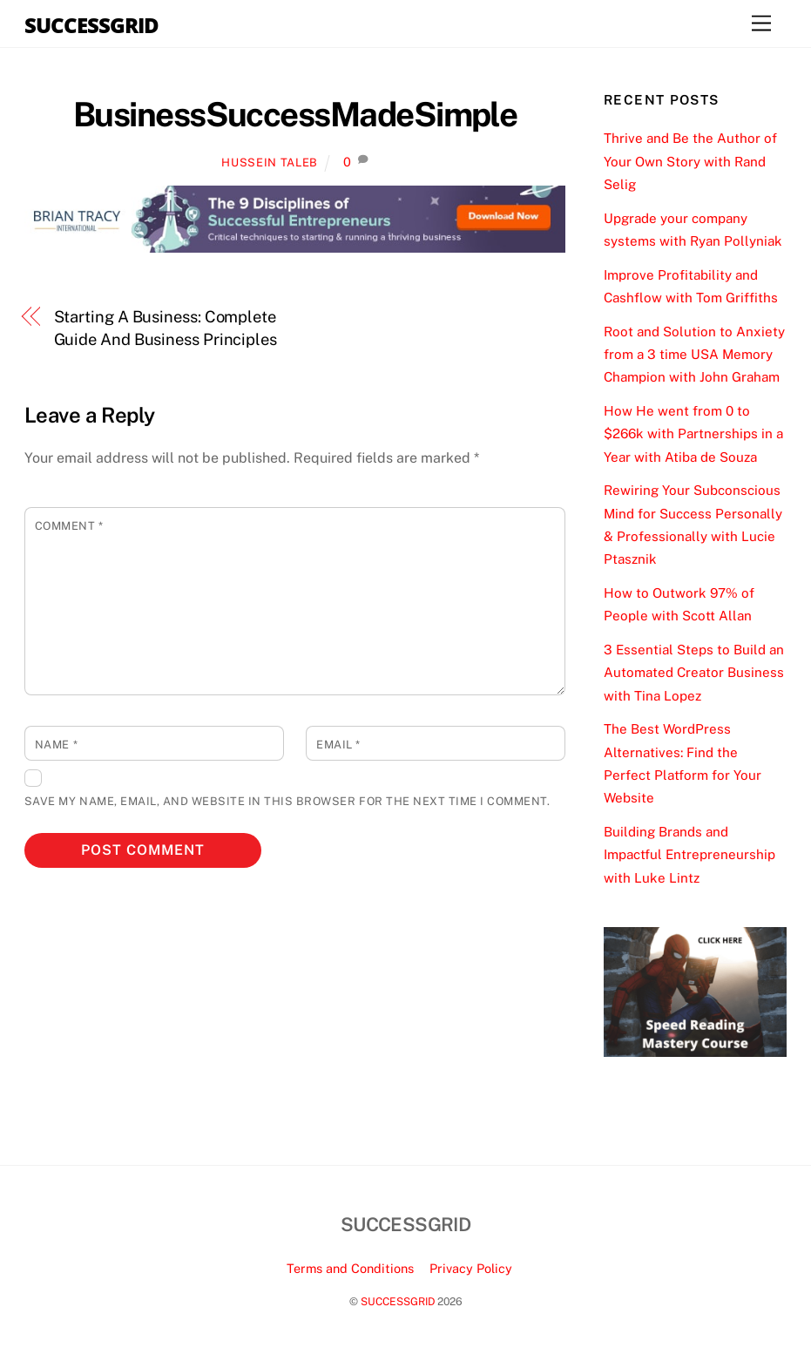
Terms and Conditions (350, 1268)
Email (338, 744)
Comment (69, 525)
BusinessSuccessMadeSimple (295, 114)
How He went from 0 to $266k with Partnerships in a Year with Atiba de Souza (693, 433)
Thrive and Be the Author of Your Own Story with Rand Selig (690, 161)
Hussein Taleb (269, 162)
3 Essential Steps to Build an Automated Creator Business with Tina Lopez (694, 672)
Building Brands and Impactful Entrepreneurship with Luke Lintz (689, 854)
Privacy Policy (470, 1268)
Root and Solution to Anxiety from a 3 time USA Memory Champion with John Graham (694, 354)
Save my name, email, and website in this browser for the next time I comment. (287, 801)
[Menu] (761, 24)
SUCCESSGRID (398, 1301)
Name (56, 744)
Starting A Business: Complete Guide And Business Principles (165, 328)
